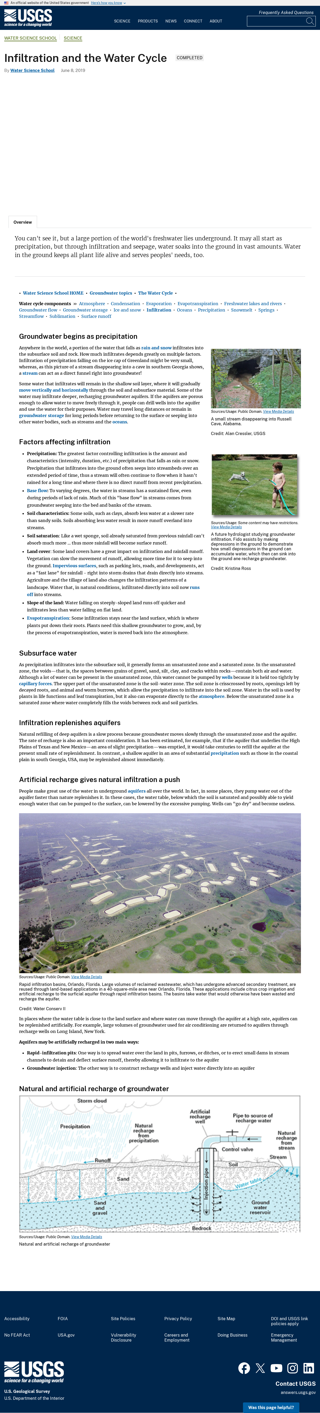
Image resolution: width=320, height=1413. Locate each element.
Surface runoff (96, 316)
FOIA (63, 1318)
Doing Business (232, 1335)
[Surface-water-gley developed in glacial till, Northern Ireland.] (160, 143)
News (171, 21)
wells (227, 677)
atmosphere (211, 696)
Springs (266, 310)
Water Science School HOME (53, 293)
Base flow (37, 490)
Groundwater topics (111, 293)
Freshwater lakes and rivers (253, 303)
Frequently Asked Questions (286, 12)
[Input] (281, 21)
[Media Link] (256, 379)
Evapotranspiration (198, 303)
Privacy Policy (178, 1318)
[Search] (310, 21)
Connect (193, 21)
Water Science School (30, 38)
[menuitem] (122, 18)
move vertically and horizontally (53, 390)
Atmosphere (92, 303)
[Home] (28, 25)
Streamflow (31, 316)
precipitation (225, 753)
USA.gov (66, 1335)
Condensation (125, 303)
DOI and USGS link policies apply (289, 1321)
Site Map (226, 1318)
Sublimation (62, 316)
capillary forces (35, 683)
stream (30, 373)
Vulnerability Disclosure (123, 1338)
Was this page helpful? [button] (271, 1407)
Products (148, 21)
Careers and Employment (177, 1338)
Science (122, 21)
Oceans (184, 310)
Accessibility (17, 1318)
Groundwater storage (85, 310)
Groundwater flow (38, 310)
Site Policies (123, 1318)
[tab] (22, 222)
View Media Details (278, 411)
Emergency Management (284, 1338)
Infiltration (159, 310)
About (216, 21)
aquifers (137, 791)
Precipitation (211, 310)
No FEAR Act (17, 1335)
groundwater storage (41, 415)
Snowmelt (242, 310)
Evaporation (159, 303)
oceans (119, 421)
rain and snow (156, 347)
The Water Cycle (155, 293)
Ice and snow (127, 310)
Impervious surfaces (74, 565)
